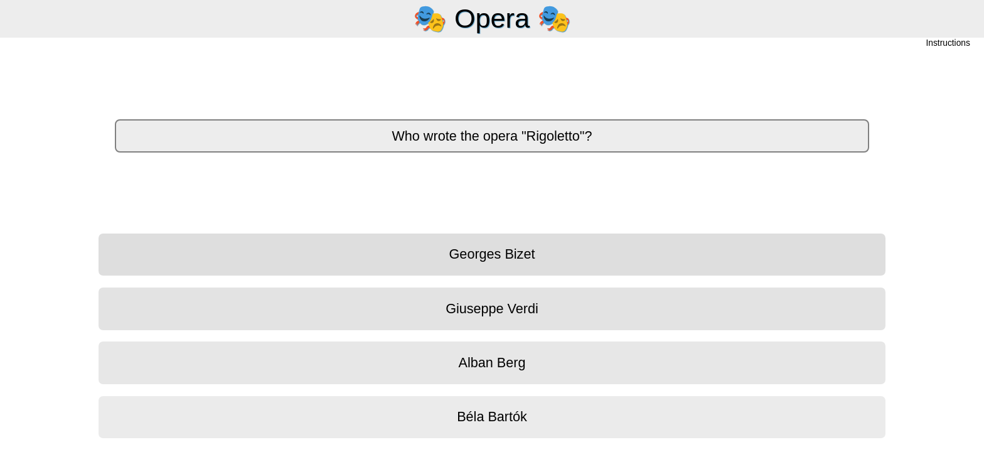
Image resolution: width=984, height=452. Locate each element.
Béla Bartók (492, 416)
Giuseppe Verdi (492, 308)
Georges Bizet (492, 254)
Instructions (948, 43)
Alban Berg (492, 362)
